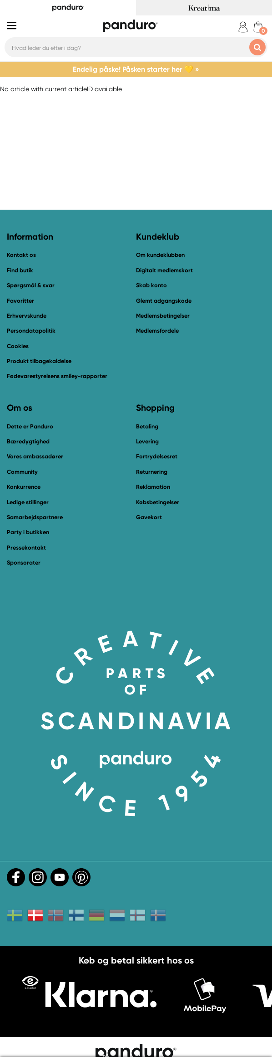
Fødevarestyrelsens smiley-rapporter (57, 376)
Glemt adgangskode (163, 300)
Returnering (151, 471)
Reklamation (153, 486)
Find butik (20, 270)
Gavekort (149, 517)
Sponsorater (23, 562)
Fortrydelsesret (156, 456)
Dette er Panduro (30, 426)
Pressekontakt (26, 547)
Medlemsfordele (157, 330)
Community (22, 471)
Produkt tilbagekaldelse (39, 361)
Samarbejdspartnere (35, 517)
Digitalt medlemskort (164, 270)
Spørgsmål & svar (31, 285)
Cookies (18, 346)
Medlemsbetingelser (163, 315)
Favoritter (20, 300)
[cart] (258, 27)
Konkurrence (23, 486)
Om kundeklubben (160, 254)
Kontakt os (21, 254)
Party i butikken (28, 532)
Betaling (147, 426)
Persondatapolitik (31, 330)
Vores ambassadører (35, 456)
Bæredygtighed (28, 441)
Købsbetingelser (157, 502)
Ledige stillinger (28, 502)
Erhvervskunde (26, 315)
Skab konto (151, 285)
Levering (147, 441)
